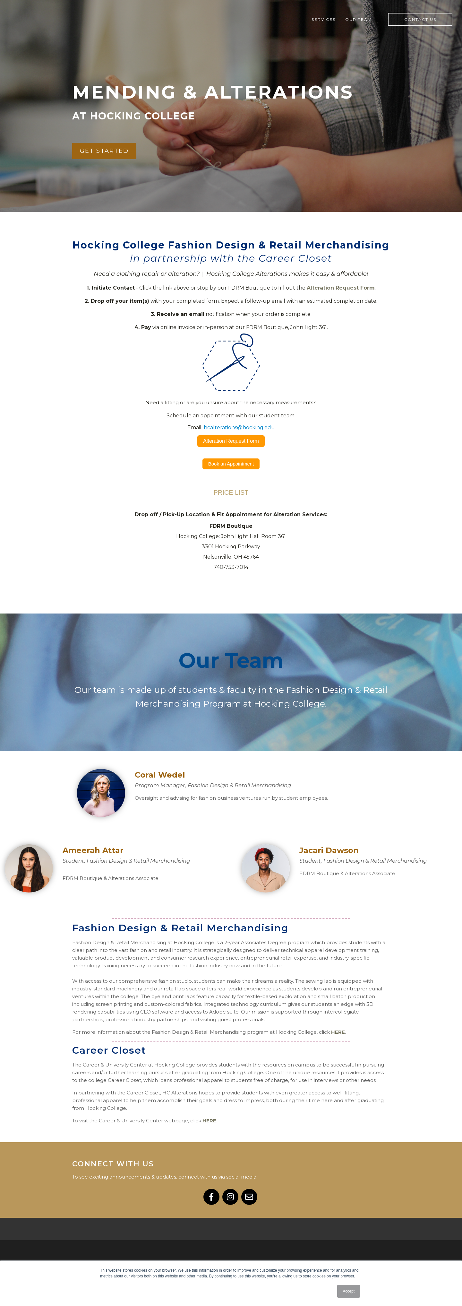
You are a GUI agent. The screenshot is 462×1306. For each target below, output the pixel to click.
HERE (338, 1032)
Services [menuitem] (324, 19)
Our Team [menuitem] (358, 19)
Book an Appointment (231, 463)
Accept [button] (349, 1291)
